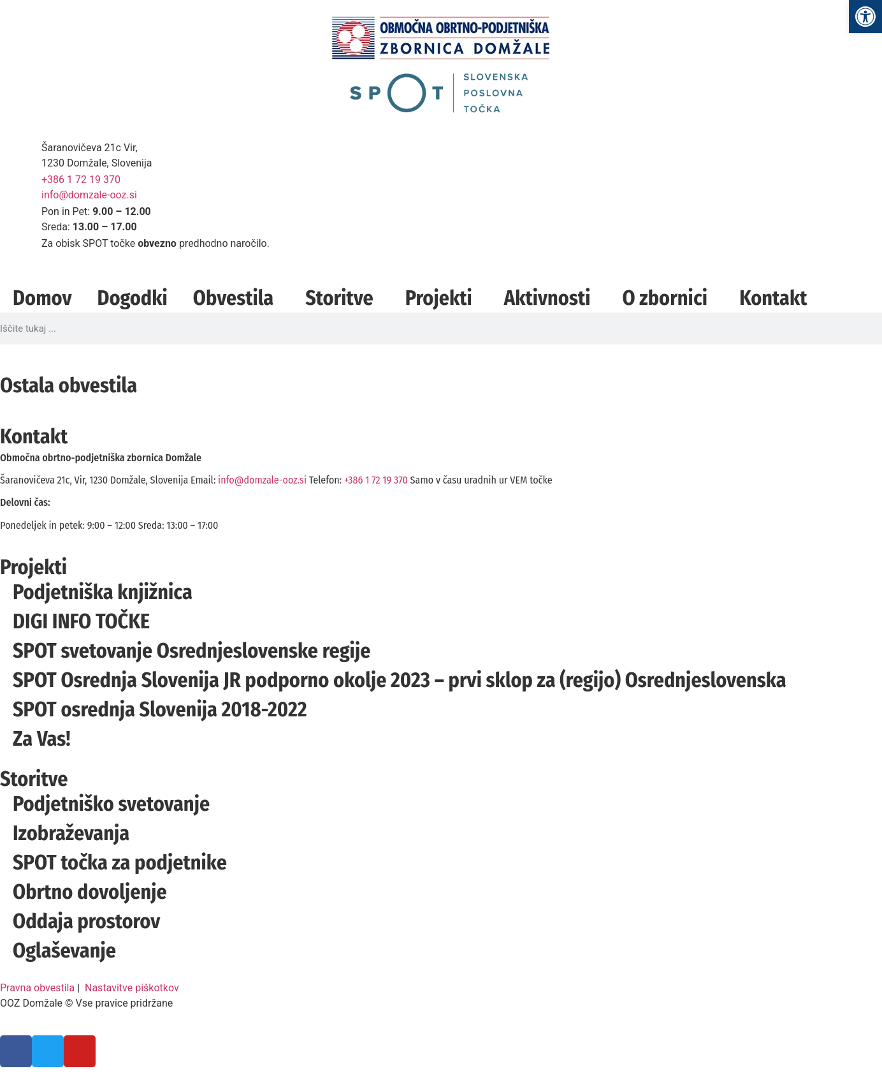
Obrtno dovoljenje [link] (90, 892)
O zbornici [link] (668, 298)
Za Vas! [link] (42, 739)
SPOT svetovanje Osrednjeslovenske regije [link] (191, 651)
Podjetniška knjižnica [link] (102, 592)
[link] (865, 16)
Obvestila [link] (236, 298)
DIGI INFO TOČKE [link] (81, 621)
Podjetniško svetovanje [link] (111, 804)
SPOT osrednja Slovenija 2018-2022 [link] (160, 709)
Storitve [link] (342, 298)
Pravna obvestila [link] (37, 988)
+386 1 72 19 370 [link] (80, 180)
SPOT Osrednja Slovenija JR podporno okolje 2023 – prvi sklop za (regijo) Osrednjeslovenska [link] (399, 680)
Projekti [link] (442, 298)
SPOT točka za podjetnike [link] (120, 862)
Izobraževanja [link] (71, 833)
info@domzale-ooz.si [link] (89, 195)
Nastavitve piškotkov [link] (132, 988)
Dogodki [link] (132, 298)
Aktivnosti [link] (550, 298)
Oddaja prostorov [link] (86, 921)
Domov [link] (42, 298)
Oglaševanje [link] (64, 950)
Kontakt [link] (773, 298)
